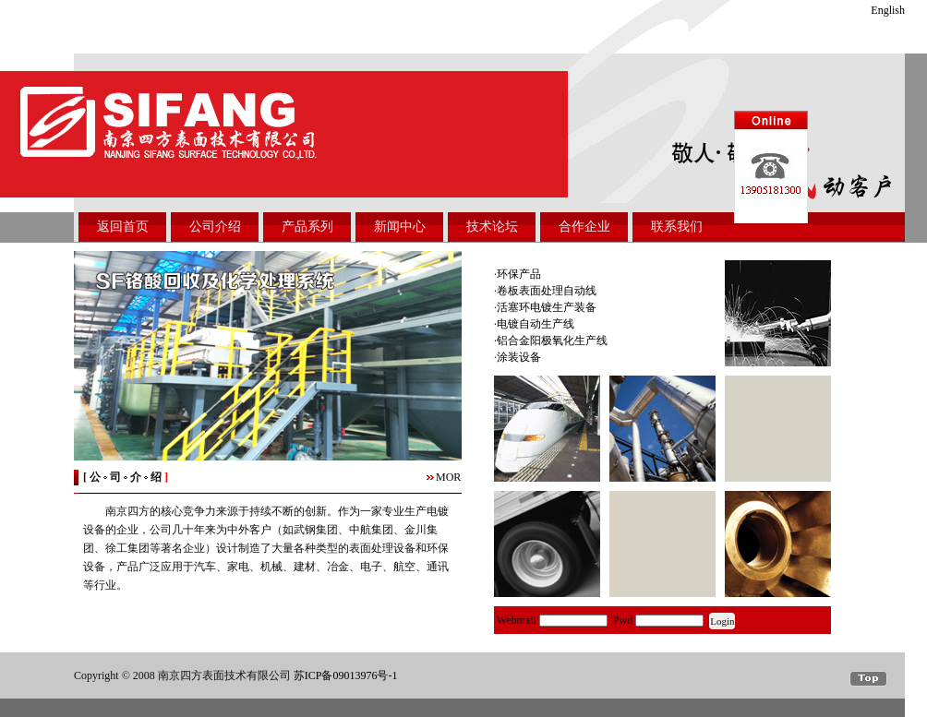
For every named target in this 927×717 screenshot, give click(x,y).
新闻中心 (400, 226)
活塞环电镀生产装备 (546, 307)
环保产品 (519, 274)
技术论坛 (492, 226)
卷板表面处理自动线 (546, 290)
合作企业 (584, 226)
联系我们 (677, 226)
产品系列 (307, 226)
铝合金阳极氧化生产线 (552, 340)
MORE (452, 477)
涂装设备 (519, 357)
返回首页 (123, 226)
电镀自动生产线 (535, 323)
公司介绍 (215, 226)
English (888, 10)
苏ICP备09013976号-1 (346, 675)
